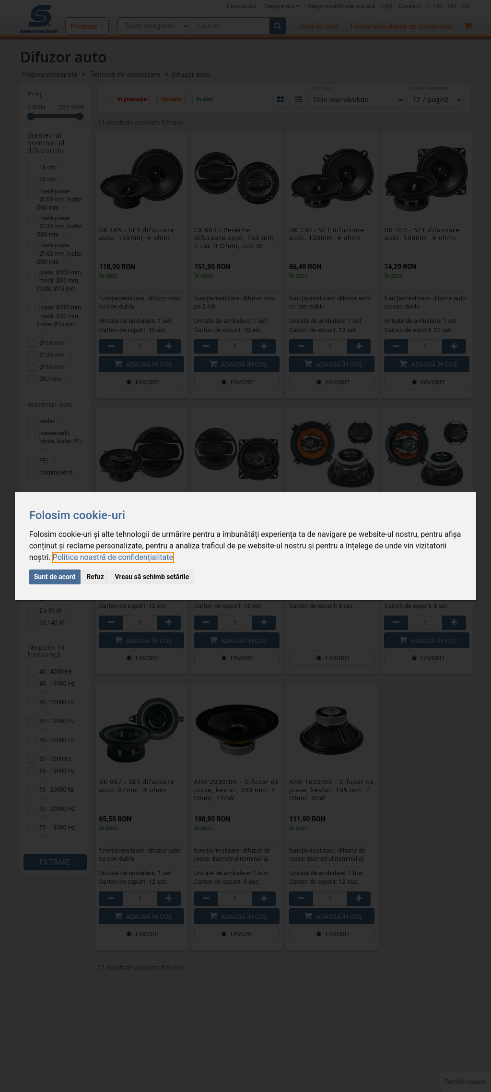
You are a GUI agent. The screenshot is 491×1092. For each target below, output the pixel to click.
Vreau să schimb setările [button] (152, 577)
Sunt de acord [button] (55, 577)
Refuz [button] (95, 577)
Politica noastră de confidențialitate (113, 557)
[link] (113, 557)
